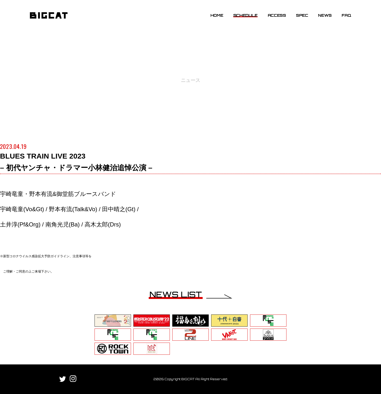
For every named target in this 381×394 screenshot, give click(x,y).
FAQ (346, 15)
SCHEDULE (245, 15)
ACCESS (277, 15)
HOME (216, 15)
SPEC (302, 15)
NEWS (325, 15)
